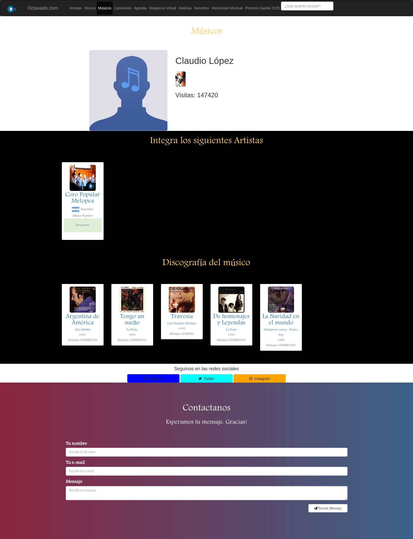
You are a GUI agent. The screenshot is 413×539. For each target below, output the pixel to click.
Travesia (182, 317)
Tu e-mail (75, 463)
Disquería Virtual (162, 8)
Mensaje (74, 482)
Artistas (76, 8)
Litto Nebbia (83, 330)
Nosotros (201, 8)
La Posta (132, 330)
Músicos (104, 8)
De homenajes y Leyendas (231, 320)
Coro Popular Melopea (82, 198)
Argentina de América (82, 320)
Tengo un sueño (132, 320)
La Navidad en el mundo (280, 320)
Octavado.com (43, 8)
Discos (90, 8)
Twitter (206, 379)
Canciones (122, 8)
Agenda (140, 8)
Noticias (185, 8)
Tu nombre (76, 444)
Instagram (259, 379)
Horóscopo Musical (227, 8)
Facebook (153, 379)
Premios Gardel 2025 (262, 8)
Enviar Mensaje (328, 508)
